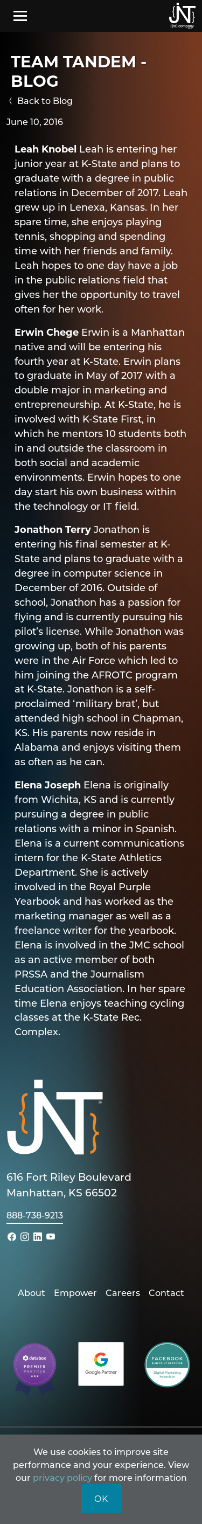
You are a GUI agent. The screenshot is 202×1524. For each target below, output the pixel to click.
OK (101, 1498)
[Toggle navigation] (20, 15)
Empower (75, 1292)
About (31, 1292)
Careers (123, 1292)
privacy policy (62, 1477)
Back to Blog (39, 100)
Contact (166, 1292)
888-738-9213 (34, 1215)
